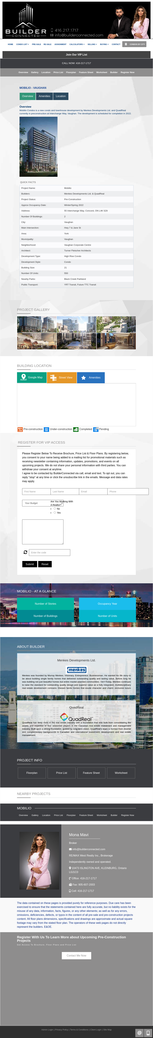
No (58, 509)
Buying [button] (104, 44)
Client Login (95, 1029)
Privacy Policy (61, 1029)
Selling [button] (92, 44)
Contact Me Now (76, 955)
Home (10, 44)
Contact (116, 44)
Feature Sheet (86, 72)
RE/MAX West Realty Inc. (91, 855)
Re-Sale (47, 44)
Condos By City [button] (134, 44)
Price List (58, 72)
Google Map (30, 378)
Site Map (107, 1029)
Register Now (127, 72)
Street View (60, 378)
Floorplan (71, 72)
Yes (59, 512)
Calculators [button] (77, 44)
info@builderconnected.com (88, 849)
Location (45, 72)
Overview (23, 72)
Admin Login (47, 1029)
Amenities (44, 96)
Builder (114, 72)
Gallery (34, 72)
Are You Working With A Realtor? (62, 503)
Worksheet (101, 72)
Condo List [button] (22, 44)
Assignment (60, 44)
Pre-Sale (36, 44)
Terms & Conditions (79, 1029)
